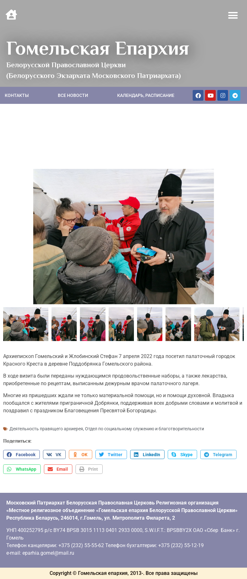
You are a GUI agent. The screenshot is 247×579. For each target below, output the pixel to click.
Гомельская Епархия (97, 48)
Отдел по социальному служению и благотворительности (144, 428)
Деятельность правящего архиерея (46, 428)
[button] (233, 15)
